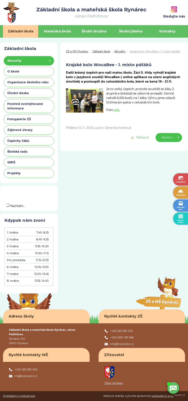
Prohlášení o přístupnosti (19, 396)
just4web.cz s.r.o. (162, 396)
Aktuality (120, 51)
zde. (117, 110)
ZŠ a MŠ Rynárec (77, 51)
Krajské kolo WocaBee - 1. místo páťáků (154, 51)
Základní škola (101, 51)
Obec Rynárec (114, 383)
